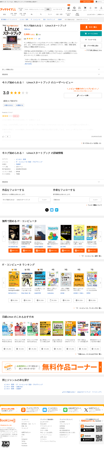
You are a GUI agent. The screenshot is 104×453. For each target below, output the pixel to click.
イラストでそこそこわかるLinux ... (91, 290)
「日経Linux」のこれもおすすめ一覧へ (89, 354)
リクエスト (43, 439)
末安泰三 (76, 293)
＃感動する (19, 105)
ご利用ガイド (100, 14)
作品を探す (43, 424)
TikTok (23, 441)
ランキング (25, 428)
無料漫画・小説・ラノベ (29, 424)
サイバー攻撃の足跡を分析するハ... (65, 243)
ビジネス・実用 (21, 159)
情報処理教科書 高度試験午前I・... (26, 243)
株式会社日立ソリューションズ (17, 293)
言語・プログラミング (35, 162)
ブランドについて (65, 424)
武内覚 (62, 293)
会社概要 (62, 422)
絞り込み (21, 9)
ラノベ (50, 14)
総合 (4, 14)
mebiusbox (50, 293)
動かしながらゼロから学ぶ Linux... (78, 290)
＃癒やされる (8, 105)
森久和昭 (63, 246)
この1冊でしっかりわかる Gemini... (39, 290)
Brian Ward (24, 293)
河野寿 (88, 293)
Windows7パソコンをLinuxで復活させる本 (95, 341)
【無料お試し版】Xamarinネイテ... (52, 243)
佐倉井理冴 (37, 293)
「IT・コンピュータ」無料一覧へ (91, 256)
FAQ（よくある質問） (46, 432)
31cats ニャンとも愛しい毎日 (78, 243)
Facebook (24, 445)
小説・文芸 (59, 14)
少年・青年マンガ (13, 14)
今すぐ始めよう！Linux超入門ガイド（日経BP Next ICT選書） (83, 342)
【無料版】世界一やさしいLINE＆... (91, 243)
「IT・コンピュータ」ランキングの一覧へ (88, 308)
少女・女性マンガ (23, 14)
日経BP (18, 164)
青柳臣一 (50, 246)
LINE (23, 434)
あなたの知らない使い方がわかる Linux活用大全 (57, 342)
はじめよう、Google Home (38, 243)
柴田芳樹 (31, 293)
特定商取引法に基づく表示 (67, 432)
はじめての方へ (91, 14)
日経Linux (27, 29)
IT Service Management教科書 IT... (14, 290)
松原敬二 (24, 246)
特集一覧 (24, 426)
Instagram (24, 439)
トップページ (25, 422)
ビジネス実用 (68, 14)
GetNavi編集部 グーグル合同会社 (44, 246)
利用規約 (62, 428)
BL (32, 14)
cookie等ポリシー (65, 435)
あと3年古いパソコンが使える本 (45, 340)
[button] (14, 251)
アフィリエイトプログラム (48, 441)
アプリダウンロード (46, 426)
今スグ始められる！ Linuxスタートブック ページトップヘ (82, 392)
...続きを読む (28, 64)
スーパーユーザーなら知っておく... (26, 290)
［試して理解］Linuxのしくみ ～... (65, 290)
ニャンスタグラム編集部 (80, 246)
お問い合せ (43, 437)
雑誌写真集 (77, 14)
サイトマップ (63, 437)
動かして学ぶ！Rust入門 (52, 289)
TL (41, 14)
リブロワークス (91, 246)
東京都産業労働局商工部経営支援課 (18, 246)
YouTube (24, 443)
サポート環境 (44, 430)
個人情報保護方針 (65, 430)
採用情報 (62, 426)
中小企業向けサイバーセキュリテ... (13, 243)
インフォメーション (46, 435)
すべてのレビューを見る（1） (92, 143)
